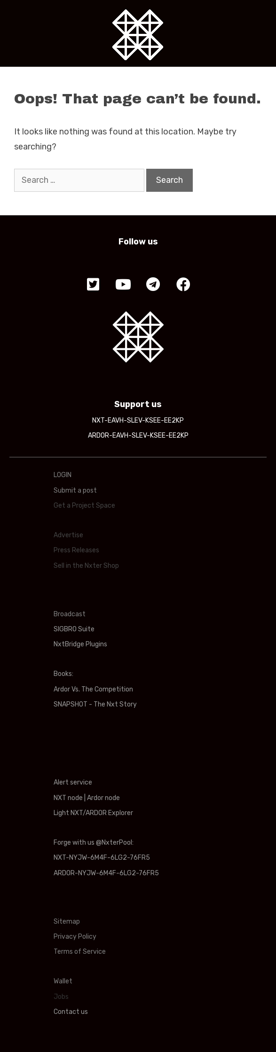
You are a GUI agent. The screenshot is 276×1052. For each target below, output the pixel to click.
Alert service (73, 782)
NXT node (68, 798)
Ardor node (103, 798)
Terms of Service (80, 952)
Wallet (63, 981)
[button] (93, 285)
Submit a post (75, 491)
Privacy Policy (75, 937)
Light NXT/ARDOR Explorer (93, 813)
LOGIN (62, 475)
